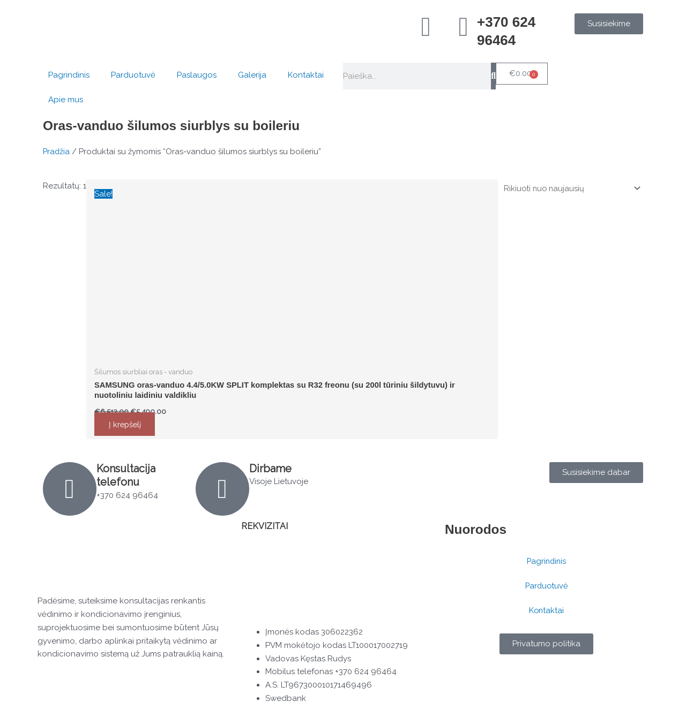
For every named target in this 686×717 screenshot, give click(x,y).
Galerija (252, 75)
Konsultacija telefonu (126, 475)
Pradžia (57, 151)
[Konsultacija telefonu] (69, 489)
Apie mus (65, 99)
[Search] (493, 76)
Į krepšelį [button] (127, 424)
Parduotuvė (133, 75)
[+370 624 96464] (463, 26)
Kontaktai (306, 75)
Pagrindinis (69, 75)
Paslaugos (197, 75)
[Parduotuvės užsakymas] (568, 188)
